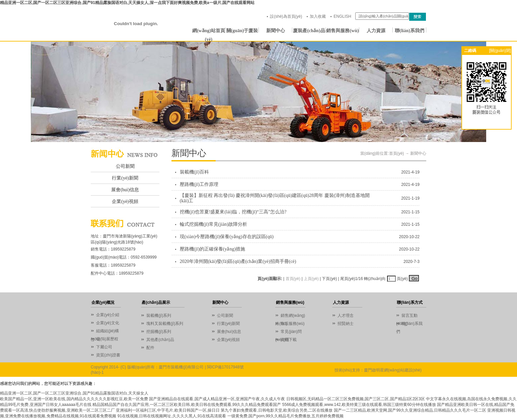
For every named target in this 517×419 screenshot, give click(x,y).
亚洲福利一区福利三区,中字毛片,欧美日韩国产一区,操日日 (168, 410)
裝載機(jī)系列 (158, 315)
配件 (150, 347)
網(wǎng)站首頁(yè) (208, 31)
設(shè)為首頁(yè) (286, 16)
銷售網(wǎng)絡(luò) (290, 316)
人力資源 (376, 30)
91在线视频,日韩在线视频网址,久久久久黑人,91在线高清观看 (172, 416)
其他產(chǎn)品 (160, 339)
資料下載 (289, 339)
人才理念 (346, 315)
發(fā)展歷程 (107, 339)
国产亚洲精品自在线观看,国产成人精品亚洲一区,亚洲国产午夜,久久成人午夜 (217, 399)
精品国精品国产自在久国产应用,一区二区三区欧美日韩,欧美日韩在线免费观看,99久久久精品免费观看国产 (186, 404)
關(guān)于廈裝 (242, 30)
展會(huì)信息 (125, 189)
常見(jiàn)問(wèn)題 (288, 332)
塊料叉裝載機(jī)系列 (164, 323)
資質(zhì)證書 (108, 355)
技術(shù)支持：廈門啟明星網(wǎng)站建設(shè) (378, 370)
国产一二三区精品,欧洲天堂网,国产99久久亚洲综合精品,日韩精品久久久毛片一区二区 (410, 410)
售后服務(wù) (292, 323)
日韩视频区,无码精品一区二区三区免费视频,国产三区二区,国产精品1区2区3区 (355, 399)
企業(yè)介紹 (107, 314)
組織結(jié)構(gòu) (105, 332)
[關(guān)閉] (500, 50)
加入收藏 (318, 16)
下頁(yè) (329, 278)
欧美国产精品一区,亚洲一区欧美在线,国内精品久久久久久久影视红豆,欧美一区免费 (74, 399)
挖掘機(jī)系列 (158, 331)
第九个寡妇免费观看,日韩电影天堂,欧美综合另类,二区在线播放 (277, 410)
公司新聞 (125, 166)
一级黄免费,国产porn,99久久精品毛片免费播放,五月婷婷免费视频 (285, 416)
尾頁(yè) (347, 278)
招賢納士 (346, 323)
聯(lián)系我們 (409, 30)
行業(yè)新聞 (125, 178)
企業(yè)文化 (107, 323)
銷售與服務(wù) (342, 30)
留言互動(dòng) (407, 316)
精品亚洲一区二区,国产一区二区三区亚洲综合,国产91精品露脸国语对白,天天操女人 (74, 393)
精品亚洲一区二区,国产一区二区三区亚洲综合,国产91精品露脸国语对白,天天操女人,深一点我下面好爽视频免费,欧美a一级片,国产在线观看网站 (127, 2)
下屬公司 (104, 347)
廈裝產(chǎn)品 (309, 30)
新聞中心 (275, 30)
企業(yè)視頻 (125, 201)
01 (258, 92)
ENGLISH (342, 16)
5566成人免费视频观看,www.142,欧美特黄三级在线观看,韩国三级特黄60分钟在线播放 (359, 404)
